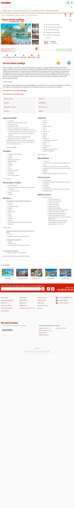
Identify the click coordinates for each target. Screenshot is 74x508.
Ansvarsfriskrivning (42, 305)
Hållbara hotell (23, 305)
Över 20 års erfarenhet (53, 10)
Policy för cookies (42, 297)
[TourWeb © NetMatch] (37, 348)
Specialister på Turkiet (38, 10)
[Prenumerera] (43, 289)
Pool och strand (43, 107)
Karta (38, 57)
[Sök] (71, 7)
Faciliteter (6, 103)
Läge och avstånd (8, 98)
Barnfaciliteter (42, 103)
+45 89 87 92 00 (65, 289)
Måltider (41, 111)
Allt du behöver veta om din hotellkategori (15, 90)
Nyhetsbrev (4, 303)
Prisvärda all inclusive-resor (22, 10)
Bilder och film (32, 57)
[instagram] (52, 288)
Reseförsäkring (5, 311)
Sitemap (39, 308)
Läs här (5, 256)
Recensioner (23, 57)
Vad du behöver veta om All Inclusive (13, 94)
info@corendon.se (43, 335)
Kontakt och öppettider (7, 300)
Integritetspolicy (41, 300)
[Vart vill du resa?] (37, 7)
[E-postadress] (21, 289)
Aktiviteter (41, 98)
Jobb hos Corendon (6, 305)
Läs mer (48, 37)
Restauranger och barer (10, 107)
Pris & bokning (7, 57)
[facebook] (48, 288)
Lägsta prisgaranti (7, 10)
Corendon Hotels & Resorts (26, 308)
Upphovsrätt (40, 303)
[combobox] (37, 7)
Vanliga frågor (22, 297)
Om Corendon (4, 297)
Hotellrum (6, 111)
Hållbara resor (23, 303)
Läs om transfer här (11, 147)
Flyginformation (23, 300)
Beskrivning (15, 57)
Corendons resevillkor (6, 308)
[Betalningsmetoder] (7, 330)
